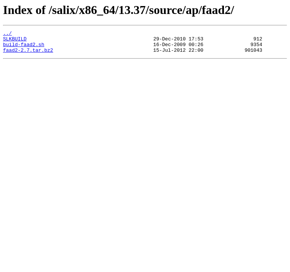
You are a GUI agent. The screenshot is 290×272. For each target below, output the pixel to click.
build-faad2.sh (23, 47)
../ (7, 34)
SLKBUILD (14, 40)
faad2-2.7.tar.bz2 (28, 54)
